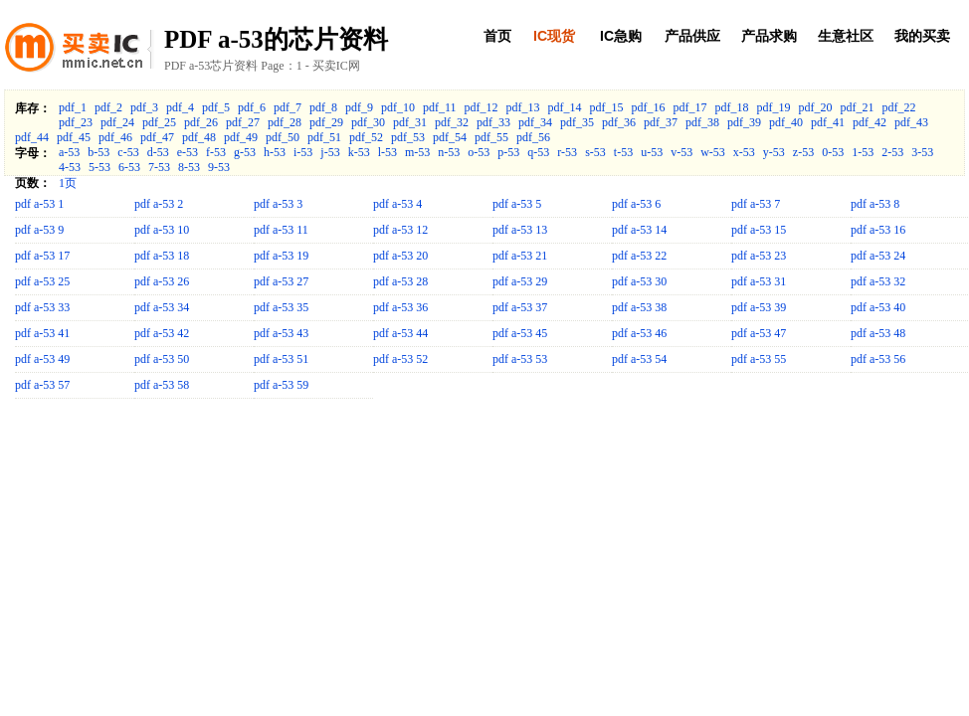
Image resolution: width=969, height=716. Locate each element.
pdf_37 (661, 122)
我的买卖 (922, 36)
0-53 (833, 152)
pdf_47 (157, 137)
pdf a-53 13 (519, 230)
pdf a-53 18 (161, 256)
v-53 (681, 152)
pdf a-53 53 (519, 359)
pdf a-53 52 (400, 359)
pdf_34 (535, 122)
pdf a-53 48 (878, 333)
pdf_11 (440, 107)
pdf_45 (74, 137)
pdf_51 (324, 137)
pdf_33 (493, 122)
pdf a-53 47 (758, 333)
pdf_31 (410, 122)
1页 (68, 183)
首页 (497, 36)
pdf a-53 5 (516, 204)
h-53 (275, 152)
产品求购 (769, 36)
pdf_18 (732, 107)
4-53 (70, 167)
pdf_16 (649, 107)
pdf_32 (452, 122)
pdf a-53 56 (878, 359)
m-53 (417, 152)
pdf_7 (287, 107)
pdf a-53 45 (519, 333)
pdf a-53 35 (281, 307)
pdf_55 (491, 137)
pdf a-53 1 (39, 204)
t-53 (623, 152)
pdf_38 (702, 122)
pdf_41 (828, 122)
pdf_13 (523, 107)
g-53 (245, 152)
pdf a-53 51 (281, 359)
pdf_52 (366, 137)
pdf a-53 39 (758, 307)
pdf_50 (282, 137)
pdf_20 (816, 107)
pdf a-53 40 (878, 307)
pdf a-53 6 (636, 204)
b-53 (98, 152)
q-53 (538, 152)
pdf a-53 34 (161, 307)
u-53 (652, 152)
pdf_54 (450, 137)
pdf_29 (326, 122)
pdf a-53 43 (281, 333)
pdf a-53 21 (519, 256)
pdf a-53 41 (42, 333)
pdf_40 (786, 122)
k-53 (359, 152)
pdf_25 (159, 122)
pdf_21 (857, 107)
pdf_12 (481, 107)
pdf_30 (368, 122)
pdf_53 (408, 137)
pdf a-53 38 (639, 307)
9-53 (219, 167)
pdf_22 (899, 107)
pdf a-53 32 (878, 281)
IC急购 (621, 36)
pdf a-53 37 (519, 307)
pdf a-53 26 (161, 281)
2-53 (892, 152)
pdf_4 (180, 107)
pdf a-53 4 (397, 204)
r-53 (567, 152)
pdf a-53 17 (42, 256)
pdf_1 (73, 107)
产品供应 (692, 36)
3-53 (922, 152)
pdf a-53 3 (278, 204)
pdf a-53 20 (400, 256)
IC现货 (554, 36)
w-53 (712, 152)
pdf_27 (243, 122)
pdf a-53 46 (639, 333)
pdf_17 (690, 107)
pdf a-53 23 (758, 256)
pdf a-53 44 (400, 333)
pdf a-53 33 (42, 307)
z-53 (803, 152)
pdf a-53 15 (758, 230)
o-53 (478, 152)
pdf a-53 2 (158, 204)
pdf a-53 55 (758, 359)
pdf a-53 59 (281, 385)
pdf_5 (216, 107)
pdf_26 (201, 122)
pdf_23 (76, 122)
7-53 (159, 167)
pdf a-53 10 (161, 230)
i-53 (302, 152)
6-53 (129, 167)
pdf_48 (199, 137)
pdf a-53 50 (161, 359)
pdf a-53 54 (639, 359)
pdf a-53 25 (42, 281)
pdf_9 (359, 107)
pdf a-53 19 (281, 256)
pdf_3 (144, 107)
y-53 (774, 152)
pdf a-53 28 (400, 281)
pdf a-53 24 (878, 256)
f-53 (216, 152)
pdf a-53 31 (758, 281)
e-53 (187, 152)
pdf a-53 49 (42, 359)
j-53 (329, 152)
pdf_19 (774, 107)
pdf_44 (32, 137)
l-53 (387, 152)
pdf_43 (911, 122)
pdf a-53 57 (42, 385)
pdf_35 (577, 122)
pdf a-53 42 (161, 333)
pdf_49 (241, 137)
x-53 (744, 152)
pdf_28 (284, 122)
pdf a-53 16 (878, 230)
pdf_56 (533, 137)
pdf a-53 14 (639, 230)
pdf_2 (108, 107)
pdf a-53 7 (755, 204)
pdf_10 (398, 107)
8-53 (189, 167)
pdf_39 (744, 122)
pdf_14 (565, 107)
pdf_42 (869, 122)
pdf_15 (607, 107)
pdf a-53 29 (519, 281)
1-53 (862, 152)
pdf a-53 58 (161, 385)
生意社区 (845, 36)
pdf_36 (619, 122)
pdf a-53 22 (639, 256)
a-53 (69, 152)
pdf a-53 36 (400, 307)
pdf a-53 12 (400, 230)
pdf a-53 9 (39, 230)
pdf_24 (117, 122)
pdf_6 (252, 107)
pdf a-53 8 (875, 204)
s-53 (595, 152)
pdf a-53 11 (281, 230)
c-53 (127, 152)
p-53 (508, 152)
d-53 (158, 152)
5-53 (99, 167)
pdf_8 (323, 107)
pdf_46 (115, 137)
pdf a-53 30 (639, 281)
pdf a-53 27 (281, 281)
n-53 (449, 152)
